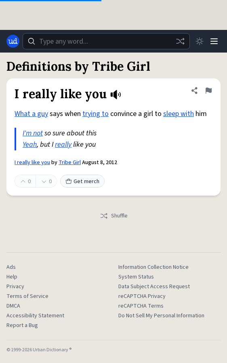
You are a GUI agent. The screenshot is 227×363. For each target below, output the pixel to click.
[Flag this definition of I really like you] (208, 90)
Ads (11, 267)
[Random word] (180, 41)
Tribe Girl (70, 162)
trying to (95, 114)
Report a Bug (22, 325)
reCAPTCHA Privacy (142, 296)
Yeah (30, 144)
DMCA (13, 306)
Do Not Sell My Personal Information (161, 316)
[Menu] (214, 41)
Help (11, 277)
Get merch (82, 181)
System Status (136, 277)
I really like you (32, 162)
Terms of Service (27, 296)
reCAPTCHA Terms (141, 306)
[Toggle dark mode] (199, 41)
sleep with (178, 114)
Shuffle (114, 216)
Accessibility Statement (35, 316)
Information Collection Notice (153, 267)
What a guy (31, 114)
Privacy (15, 287)
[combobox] (106, 41)
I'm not (33, 133)
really (63, 144)
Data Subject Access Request (154, 287)
